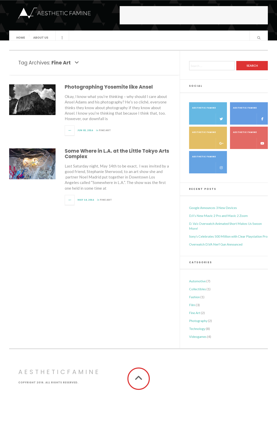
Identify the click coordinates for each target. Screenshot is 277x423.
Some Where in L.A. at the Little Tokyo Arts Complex (117, 158)
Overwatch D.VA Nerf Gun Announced (215, 248)
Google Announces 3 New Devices (213, 212)
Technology (197, 333)
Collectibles (197, 293)
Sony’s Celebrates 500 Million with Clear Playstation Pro (228, 240)
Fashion (194, 301)
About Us (40, 38)
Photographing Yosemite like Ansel (109, 91)
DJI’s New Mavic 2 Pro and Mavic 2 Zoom (218, 220)
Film (192, 309)
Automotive (197, 285)
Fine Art (105, 134)
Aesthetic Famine (209, 119)
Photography (198, 325)
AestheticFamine (59, 376)
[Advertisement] (194, 15)
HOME (20, 38)
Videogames (198, 341)
